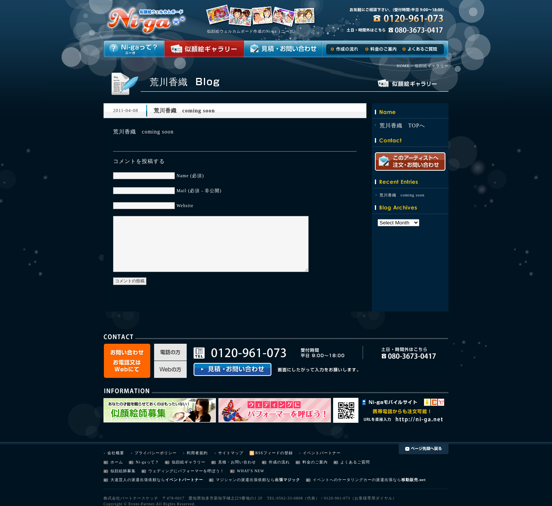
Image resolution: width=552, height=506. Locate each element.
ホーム (116, 462)
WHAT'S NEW (250, 471)
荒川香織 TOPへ (402, 126)
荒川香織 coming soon (402, 195)
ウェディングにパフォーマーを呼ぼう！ (186, 471)
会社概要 (115, 453)
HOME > (405, 66)
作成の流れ (279, 462)
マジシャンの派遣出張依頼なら (245, 480)
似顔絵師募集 (123, 471)
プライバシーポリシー (156, 453)
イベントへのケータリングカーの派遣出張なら (357, 480)
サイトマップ (230, 453)
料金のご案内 (315, 462)
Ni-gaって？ (147, 462)
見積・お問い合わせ (237, 462)
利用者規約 (197, 453)
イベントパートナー (322, 453)
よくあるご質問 (355, 462)
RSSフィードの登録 (274, 453)
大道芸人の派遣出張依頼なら (137, 480)
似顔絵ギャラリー (188, 462)
